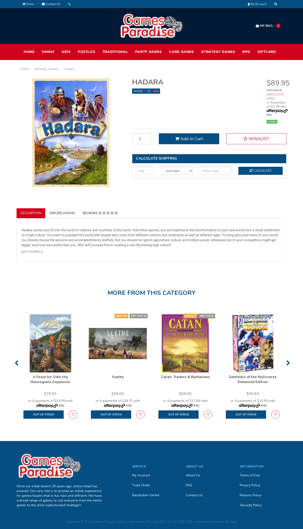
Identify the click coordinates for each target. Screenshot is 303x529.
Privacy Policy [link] (250, 485)
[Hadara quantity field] (142, 138)
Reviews (100, 213)
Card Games (181, 52)
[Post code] (216, 171)
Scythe (118, 377)
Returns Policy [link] (250, 495)
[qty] (145, 171)
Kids (66, 52)
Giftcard (266, 52)
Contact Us (51, 4)
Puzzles (86, 52)
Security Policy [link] (251, 505)
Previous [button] (16, 363)
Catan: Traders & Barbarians (185, 377)
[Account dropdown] (257, 4)
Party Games (148, 52)
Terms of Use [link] (250, 475)
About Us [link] (193, 475)
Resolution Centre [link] (145, 495)
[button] (256, 138)
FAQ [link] (189, 485)
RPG (246, 52)
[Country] (177, 171)
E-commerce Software (208, 522)
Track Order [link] (141, 485)
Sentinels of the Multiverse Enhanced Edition (252, 379)
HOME (29, 52)
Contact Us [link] (194, 495)
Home (28, 4)
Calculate (261, 170)
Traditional (115, 52)
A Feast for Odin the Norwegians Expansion (50, 379)
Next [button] (288, 363)
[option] (50, 368)
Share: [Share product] (146, 91)
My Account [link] (141, 475)
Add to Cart (189, 139)
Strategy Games (218, 52)
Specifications (62, 213)
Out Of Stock (43, 414)
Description (30, 213)
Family (48, 52)
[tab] (31, 213)
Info (269, 115)
